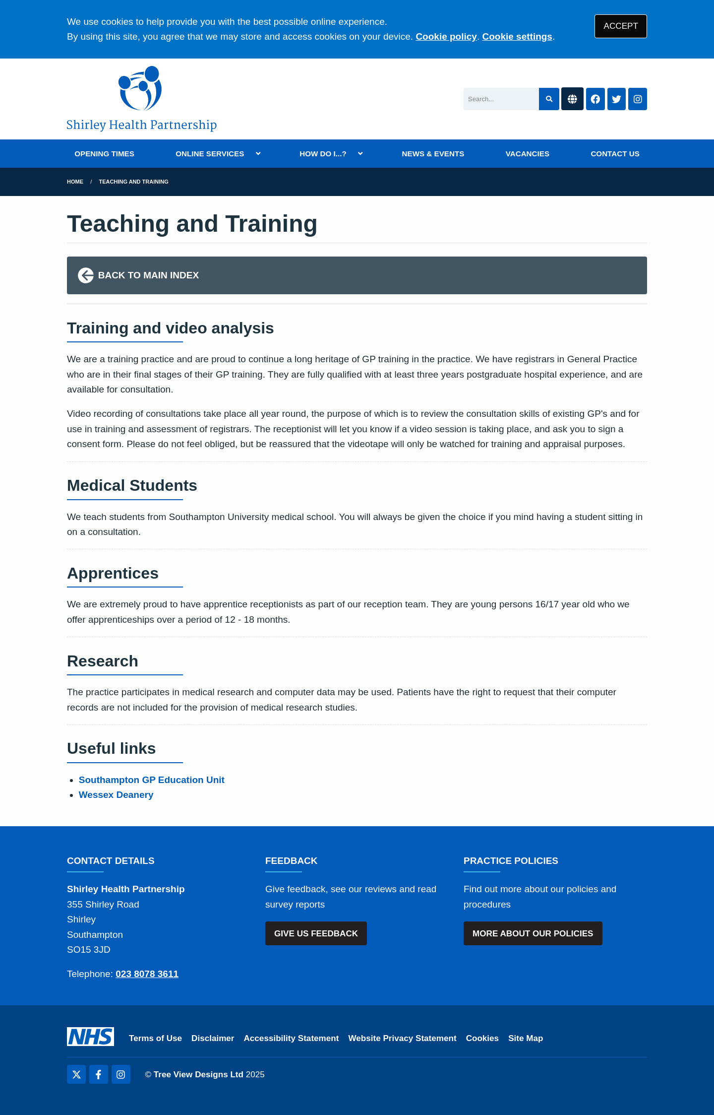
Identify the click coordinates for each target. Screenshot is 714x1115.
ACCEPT (621, 26)
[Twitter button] (616, 99)
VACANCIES (527, 153)
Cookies (482, 1038)
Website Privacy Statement (402, 1038)
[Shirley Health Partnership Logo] (142, 99)
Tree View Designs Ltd (198, 1074)
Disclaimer (212, 1038)
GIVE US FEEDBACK (316, 933)
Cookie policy (446, 36)
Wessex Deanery (116, 794)
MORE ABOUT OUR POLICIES (533, 933)
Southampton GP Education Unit (152, 780)
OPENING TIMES (104, 153)
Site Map (525, 1038)
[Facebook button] (595, 99)
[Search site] (549, 99)
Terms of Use (155, 1038)
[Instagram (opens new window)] (121, 1074)
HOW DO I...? (323, 153)
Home (75, 182)
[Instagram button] (637, 99)
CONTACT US (615, 153)
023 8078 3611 (147, 974)
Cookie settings (517, 36)
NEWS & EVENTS (433, 153)
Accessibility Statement (291, 1038)
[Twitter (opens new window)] (76, 1074)
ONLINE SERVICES (210, 153)
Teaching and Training (134, 182)
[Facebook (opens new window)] (98, 1074)
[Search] (501, 99)
